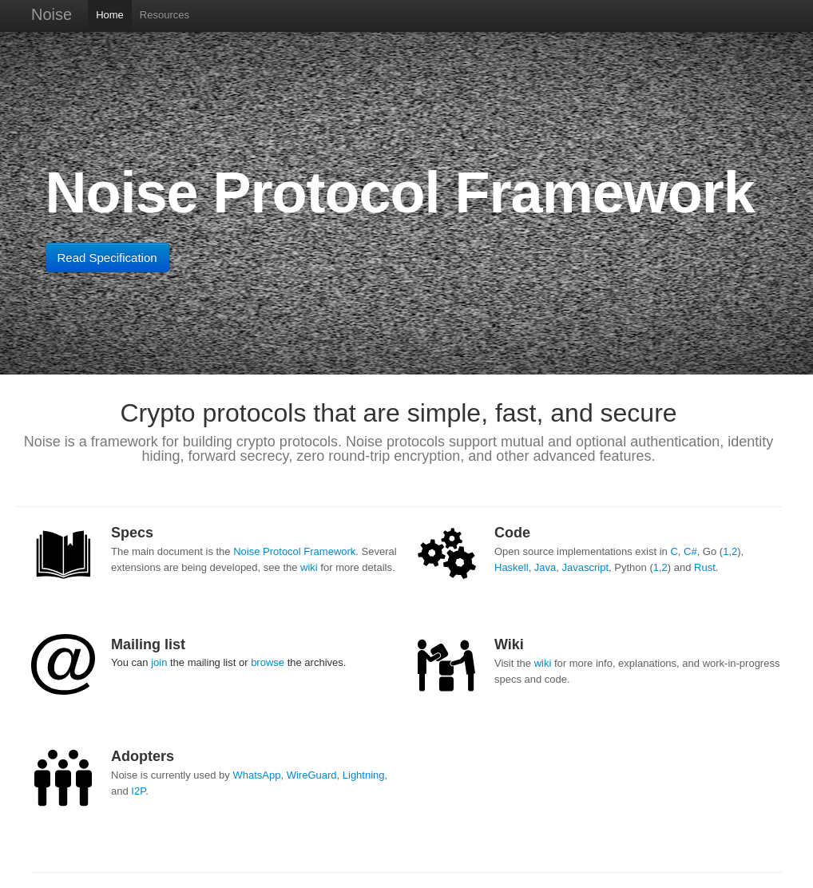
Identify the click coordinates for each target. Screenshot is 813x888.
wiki (309, 567)
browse (267, 662)
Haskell (511, 567)
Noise (51, 14)
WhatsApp (256, 775)
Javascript (585, 567)
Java (545, 567)
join (159, 662)
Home (110, 15)
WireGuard (312, 775)
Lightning (364, 775)
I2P (138, 791)
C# (690, 551)
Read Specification (107, 257)
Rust (705, 567)
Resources (164, 15)
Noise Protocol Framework (294, 551)
